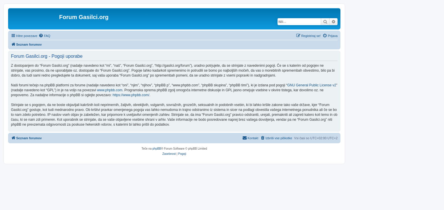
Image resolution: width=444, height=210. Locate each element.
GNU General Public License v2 (311, 85)
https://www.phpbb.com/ (131, 95)
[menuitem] (44, 35)
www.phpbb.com (109, 90)
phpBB (156, 148)
